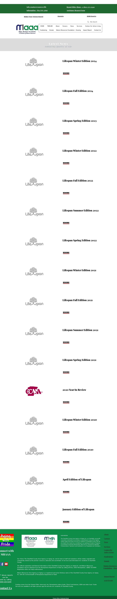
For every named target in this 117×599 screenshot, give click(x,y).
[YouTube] (6, 564)
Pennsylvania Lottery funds (57, 584)
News (106, 542)
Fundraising (108, 557)
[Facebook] (2, 564)
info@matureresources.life (36, 7)
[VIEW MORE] (69, 73)
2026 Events (108, 580)
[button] (69, 521)
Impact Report (109, 576)
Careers (107, 539)
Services (107, 547)
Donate (106, 561)
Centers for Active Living (109, 551)
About (106, 534)
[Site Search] (92, 22)
